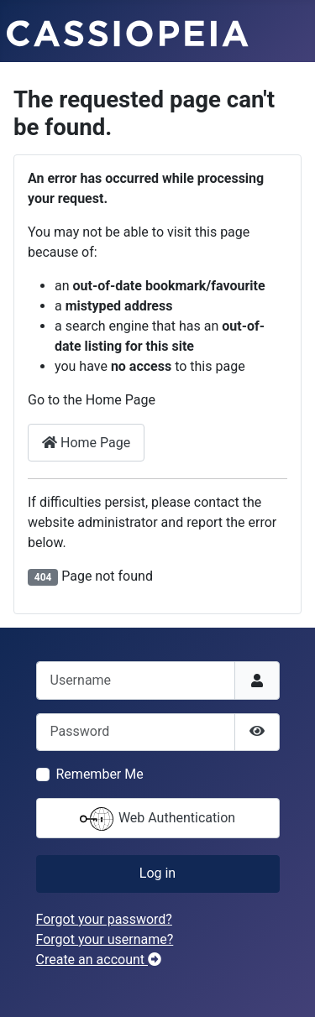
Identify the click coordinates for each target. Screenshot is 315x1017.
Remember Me (100, 774)
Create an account (99, 959)
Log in (157, 873)
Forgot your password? (104, 919)
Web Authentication (157, 819)
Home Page (86, 443)
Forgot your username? (105, 939)
